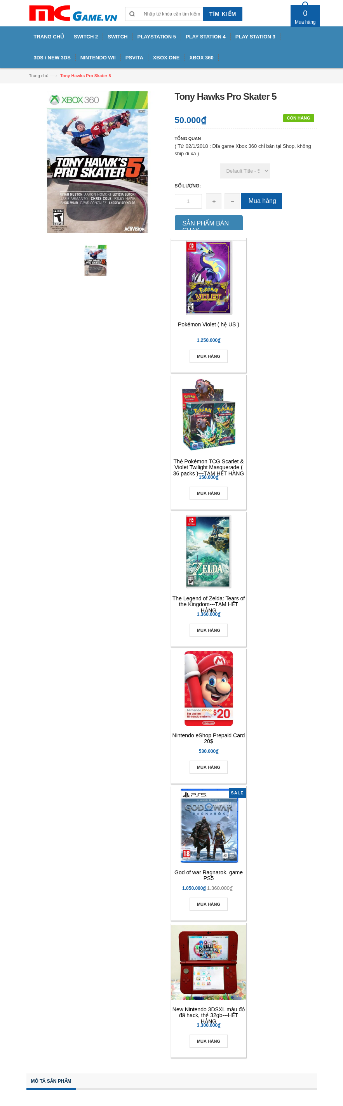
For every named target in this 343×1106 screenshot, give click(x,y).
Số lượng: (188, 186)
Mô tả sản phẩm (51, 1081)
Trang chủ (39, 75)
